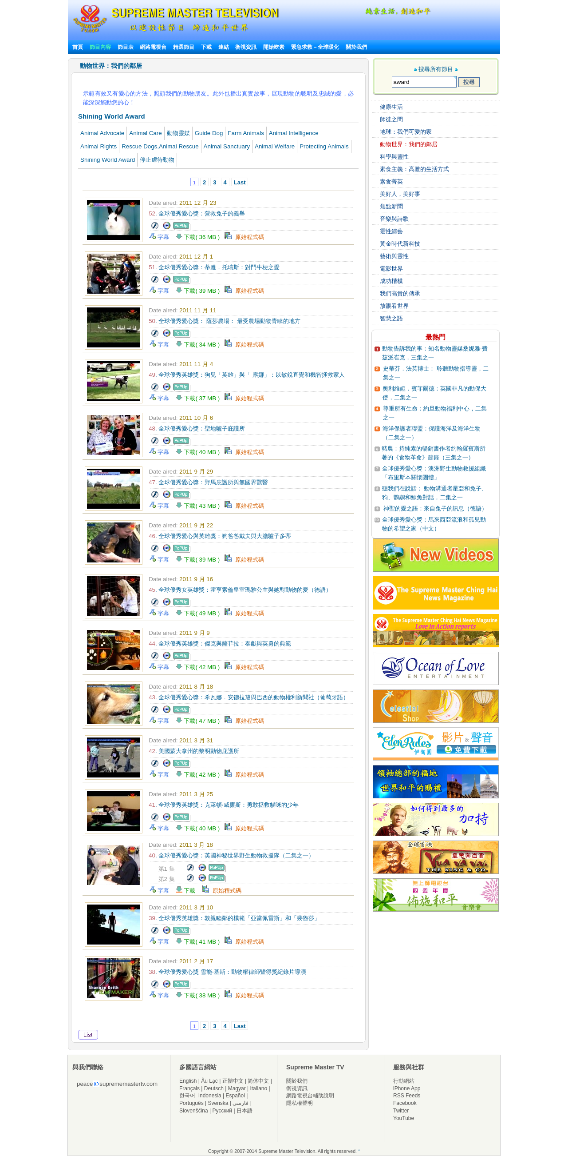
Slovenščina (193, 1111)
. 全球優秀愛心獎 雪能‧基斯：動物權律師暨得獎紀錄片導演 (227, 972)
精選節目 (183, 47)
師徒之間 (391, 119)
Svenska (218, 1103)
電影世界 (391, 268)
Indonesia (209, 1095)
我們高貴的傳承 (400, 293)
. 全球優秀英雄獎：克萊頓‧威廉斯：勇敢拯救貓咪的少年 (224, 804)
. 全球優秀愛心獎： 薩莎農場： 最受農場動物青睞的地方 (224, 321)
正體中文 (233, 1081)
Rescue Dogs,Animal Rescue (160, 146)
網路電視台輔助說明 (310, 1095)
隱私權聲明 (299, 1103)
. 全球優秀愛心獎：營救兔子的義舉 (197, 213)
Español (235, 1095)
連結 (223, 47)
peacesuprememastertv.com (117, 1083)
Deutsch (214, 1088)
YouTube (403, 1118)
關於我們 (356, 47)
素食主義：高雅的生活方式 (414, 169)
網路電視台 (154, 47)
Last (240, 182)
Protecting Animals (324, 146)
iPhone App (406, 1088)
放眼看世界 (394, 306)
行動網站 (403, 1081)
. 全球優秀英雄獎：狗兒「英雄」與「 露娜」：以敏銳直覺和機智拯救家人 (247, 374)
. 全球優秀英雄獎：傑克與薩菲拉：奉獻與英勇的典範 (220, 643)
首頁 (77, 47)
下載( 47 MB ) (200, 721)
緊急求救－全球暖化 (315, 47)
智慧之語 (391, 318)
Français (189, 1088)
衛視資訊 (245, 47)
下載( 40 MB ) (200, 452)
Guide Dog (209, 133)
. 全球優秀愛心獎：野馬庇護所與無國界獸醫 (208, 482)
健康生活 (391, 107)
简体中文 (258, 1081)
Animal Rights (98, 146)
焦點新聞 (391, 206)
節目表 (126, 47)
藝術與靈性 (394, 256)
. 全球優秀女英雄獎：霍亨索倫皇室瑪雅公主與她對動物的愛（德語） (240, 589)
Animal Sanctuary (227, 146)
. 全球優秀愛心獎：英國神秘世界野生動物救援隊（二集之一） (231, 855)
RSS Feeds (406, 1095)
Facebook (405, 1103)
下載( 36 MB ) (200, 237)
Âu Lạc (209, 1081)
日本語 (244, 1111)
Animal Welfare (275, 146)
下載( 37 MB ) (200, 398)
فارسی (240, 1103)
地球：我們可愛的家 (406, 131)
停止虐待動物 (157, 159)
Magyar (237, 1088)
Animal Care (145, 133)
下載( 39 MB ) (200, 290)
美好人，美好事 (400, 194)
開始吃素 (273, 47)
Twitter (401, 1111)
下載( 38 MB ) (200, 995)
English (188, 1081)
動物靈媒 (178, 133)
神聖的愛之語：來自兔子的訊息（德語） (435, 508)
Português (191, 1103)
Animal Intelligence (294, 133)
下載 (206, 47)
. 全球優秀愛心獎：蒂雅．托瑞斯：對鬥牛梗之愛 (214, 267)
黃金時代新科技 (400, 243)
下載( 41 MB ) (200, 941)
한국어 (187, 1095)
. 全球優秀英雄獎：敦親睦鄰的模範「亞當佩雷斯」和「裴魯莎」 (234, 918)
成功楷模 (391, 281)
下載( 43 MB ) (200, 505)
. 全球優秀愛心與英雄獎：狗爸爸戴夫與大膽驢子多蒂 (220, 536)
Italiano (258, 1088)
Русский (223, 1111)
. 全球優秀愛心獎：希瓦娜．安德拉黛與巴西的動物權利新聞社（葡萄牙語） (249, 697)
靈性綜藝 (391, 231)
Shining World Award (107, 159)
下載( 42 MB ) (200, 667)
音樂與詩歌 (394, 218)
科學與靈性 (394, 156)
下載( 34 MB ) (200, 344)
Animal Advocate (102, 133)
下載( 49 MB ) (200, 613)
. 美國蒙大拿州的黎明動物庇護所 (194, 751)
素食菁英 (391, 181)
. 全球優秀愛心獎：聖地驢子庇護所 (197, 428)
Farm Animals (246, 133)
